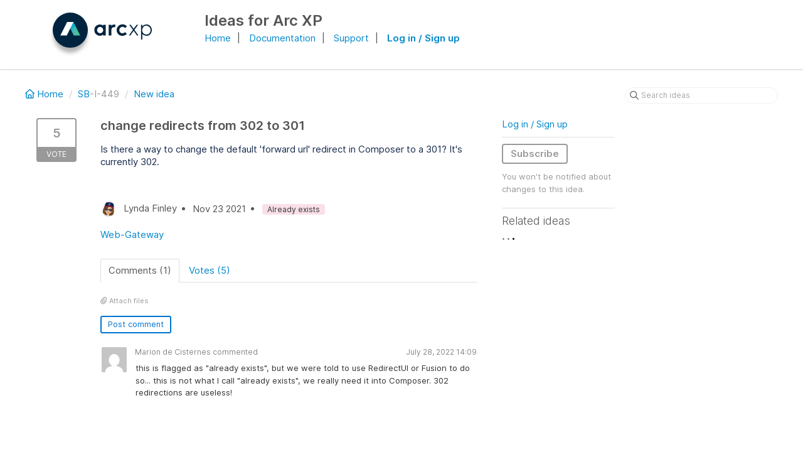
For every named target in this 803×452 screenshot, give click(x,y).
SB (84, 94)
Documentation (282, 38)
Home (218, 38)
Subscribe (535, 153)
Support (351, 38)
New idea (154, 94)
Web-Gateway (132, 234)
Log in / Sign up (423, 38)
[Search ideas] (701, 95)
